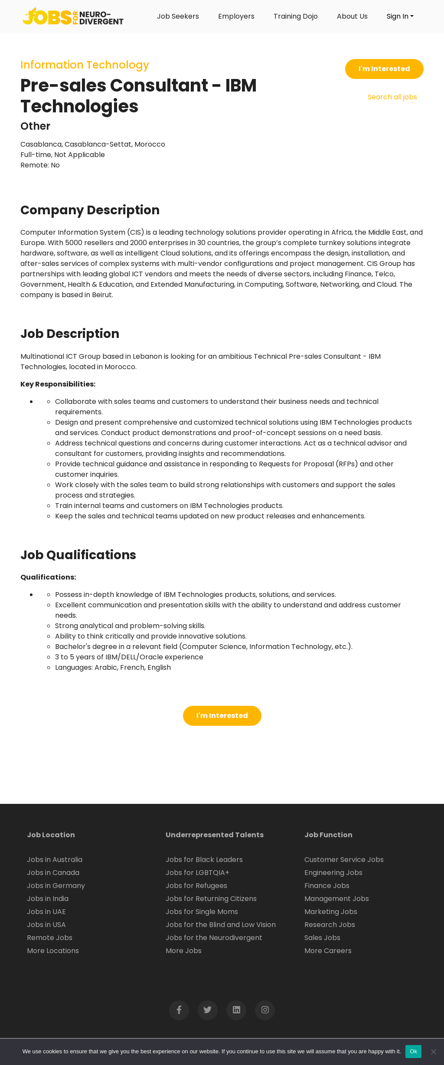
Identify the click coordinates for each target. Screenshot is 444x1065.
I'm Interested (384, 69)
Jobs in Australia (54, 860)
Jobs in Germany (56, 886)
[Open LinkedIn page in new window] (236, 1010)
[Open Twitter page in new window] (208, 1010)
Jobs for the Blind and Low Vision (221, 925)
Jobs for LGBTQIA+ (197, 873)
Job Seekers (178, 16)
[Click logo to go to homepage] (73, 16)
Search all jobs (392, 97)
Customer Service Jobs (344, 860)
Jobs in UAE (46, 912)
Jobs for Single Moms (202, 912)
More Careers (328, 951)
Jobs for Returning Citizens (211, 899)
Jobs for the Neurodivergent (214, 938)
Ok (413, 1051)
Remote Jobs (49, 938)
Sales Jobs (322, 938)
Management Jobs (336, 899)
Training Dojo (296, 16)
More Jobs (184, 951)
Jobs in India (48, 899)
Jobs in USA (46, 925)
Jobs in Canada (53, 873)
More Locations (53, 951)
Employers (236, 16)
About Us (352, 16)
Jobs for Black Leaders (204, 860)
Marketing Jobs (330, 912)
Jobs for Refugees (196, 886)
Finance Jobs (326, 886)
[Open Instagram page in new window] (265, 1010)
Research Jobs (329, 925)
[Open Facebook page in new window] (179, 1010)
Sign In (397, 16)
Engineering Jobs (333, 873)
